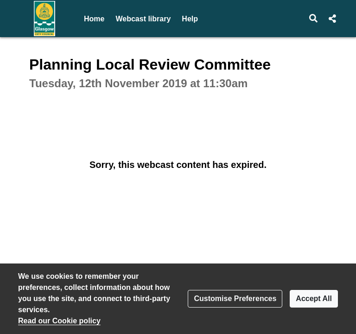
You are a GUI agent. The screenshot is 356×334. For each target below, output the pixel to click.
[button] (313, 19)
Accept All (314, 298)
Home (94, 19)
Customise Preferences (235, 298)
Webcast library (143, 19)
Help (190, 19)
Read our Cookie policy (59, 321)
